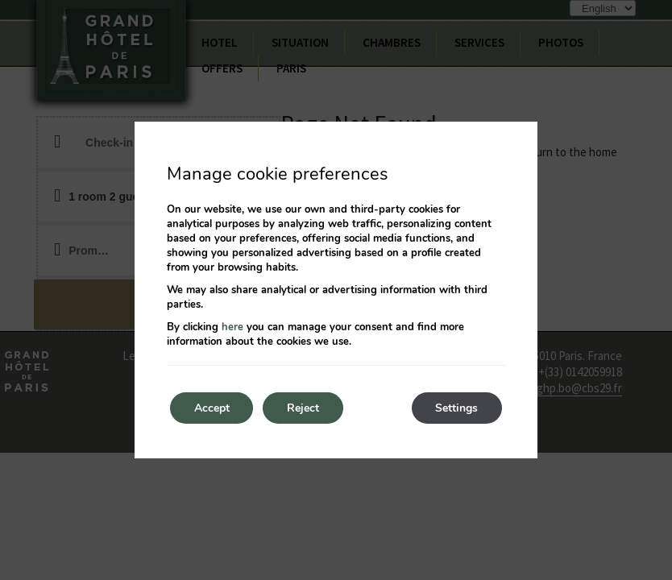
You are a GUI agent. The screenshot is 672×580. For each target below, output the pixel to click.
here (232, 327)
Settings (456, 408)
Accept (212, 408)
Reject (304, 408)
